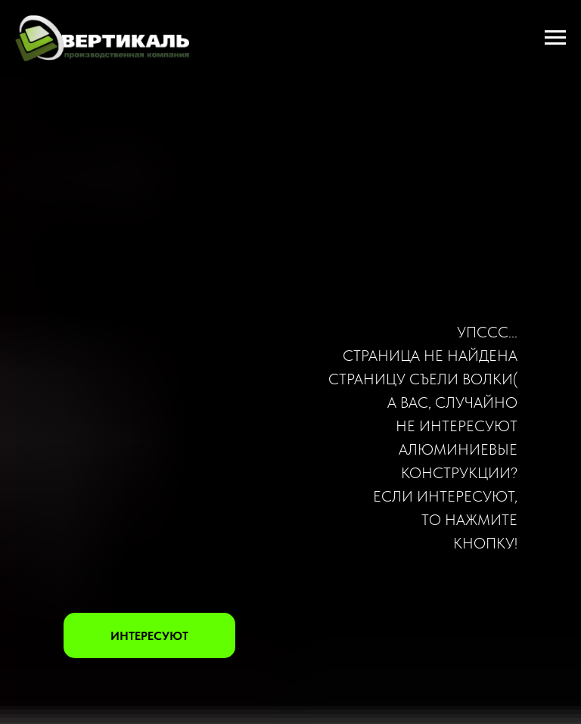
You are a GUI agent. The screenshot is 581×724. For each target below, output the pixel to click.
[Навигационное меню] (555, 37)
